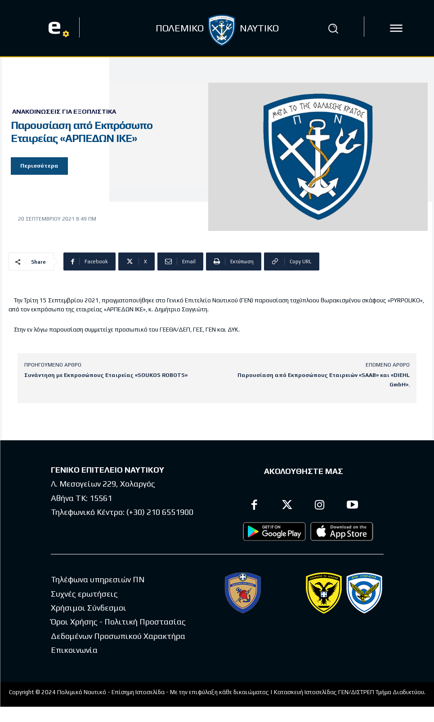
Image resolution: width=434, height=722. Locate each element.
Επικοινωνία (74, 649)
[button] (332, 28)
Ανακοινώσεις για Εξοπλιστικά (64, 111)
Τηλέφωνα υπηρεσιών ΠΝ (98, 579)
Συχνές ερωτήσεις (84, 593)
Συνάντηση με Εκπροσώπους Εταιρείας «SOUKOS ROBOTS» (106, 375)
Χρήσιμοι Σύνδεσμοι (88, 607)
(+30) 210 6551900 (159, 511)
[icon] (396, 28)
